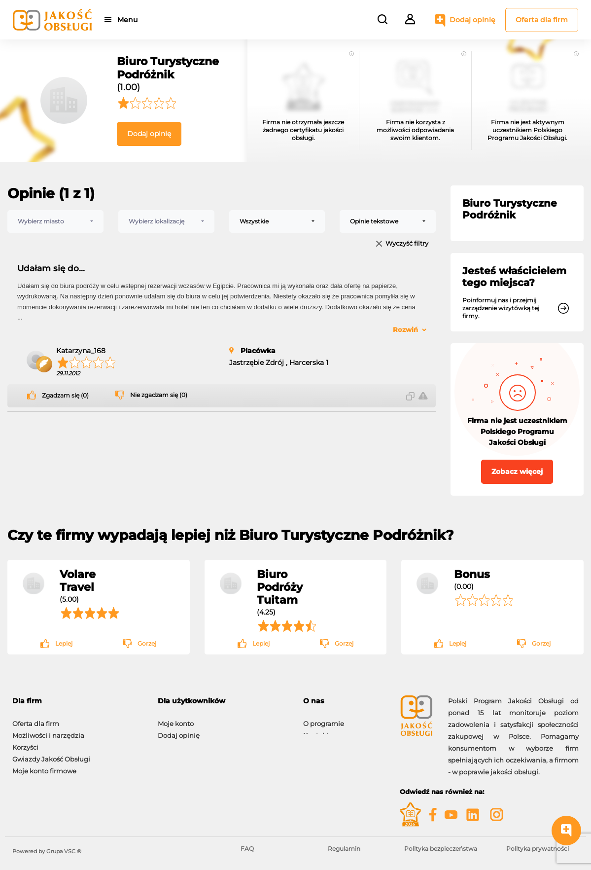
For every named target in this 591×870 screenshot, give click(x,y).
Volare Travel (78, 580)
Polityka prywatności (537, 848)
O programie (323, 719)
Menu (129, 19)
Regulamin (344, 848)
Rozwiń (405, 329)
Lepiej (63, 643)
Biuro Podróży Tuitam (280, 587)
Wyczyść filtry (406, 244)
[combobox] (55, 221)
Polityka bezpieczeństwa (440, 848)
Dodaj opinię (472, 19)
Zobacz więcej (517, 471)
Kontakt (316, 730)
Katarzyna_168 (80, 350)
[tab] (344, 701)
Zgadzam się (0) (65, 395)
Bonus (472, 574)
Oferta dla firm (542, 19)
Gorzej (147, 643)
